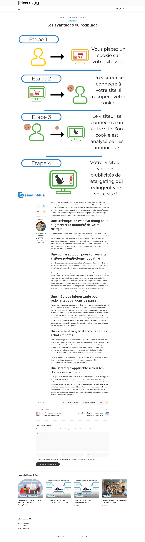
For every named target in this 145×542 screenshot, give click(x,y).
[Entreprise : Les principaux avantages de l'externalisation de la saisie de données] (41, 226)
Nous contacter (23, 531)
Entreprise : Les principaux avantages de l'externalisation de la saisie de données (41, 238)
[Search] (126, 9)
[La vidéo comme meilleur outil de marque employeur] (114, 490)
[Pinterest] (38, 211)
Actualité (72, 20)
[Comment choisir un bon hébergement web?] (86, 490)
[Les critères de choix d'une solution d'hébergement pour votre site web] (58, 490)
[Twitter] (126, 3)
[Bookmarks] (116, 9)
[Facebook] (124, 3)
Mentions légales (24, 526)
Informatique (34, 498)
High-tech (89, 496)
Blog (67, 17)
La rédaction (22, 528)
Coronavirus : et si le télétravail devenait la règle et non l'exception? (30, 505)
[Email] (44, 211)
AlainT (70, 30)
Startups (79, 498)
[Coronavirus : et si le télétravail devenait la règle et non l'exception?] (30, 490)
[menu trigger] (20, 9)
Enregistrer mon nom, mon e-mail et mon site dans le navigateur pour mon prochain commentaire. (66, 462)
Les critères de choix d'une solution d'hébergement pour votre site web (57, 505)
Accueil (62, 17)
